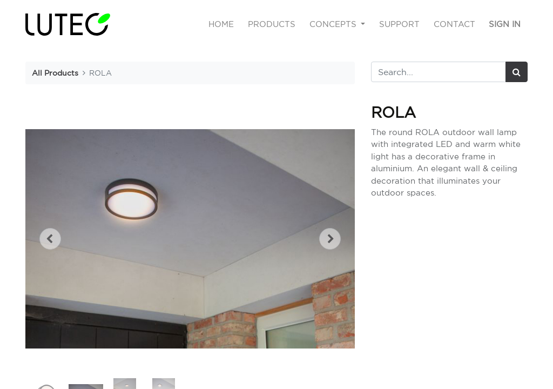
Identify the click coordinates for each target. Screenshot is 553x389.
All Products (55, 73)
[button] (50, 238)
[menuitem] (221, 24)
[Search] (516, 72)
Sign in (505, 24)
